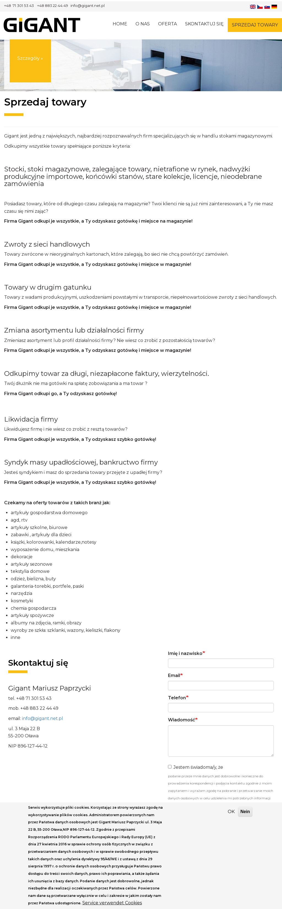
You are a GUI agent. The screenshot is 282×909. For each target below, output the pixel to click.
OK (231, 818)
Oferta (167, 23)
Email (174, 675)
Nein (245, 818)
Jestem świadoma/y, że (195, 767)
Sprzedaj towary (255, 25)
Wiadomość (181, 719)
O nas (142, 23)
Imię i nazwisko (185, 653)
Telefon (177, 697)
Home (120, 23)
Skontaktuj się (204, 23)
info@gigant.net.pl (42, 718)
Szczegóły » (30, 65)
